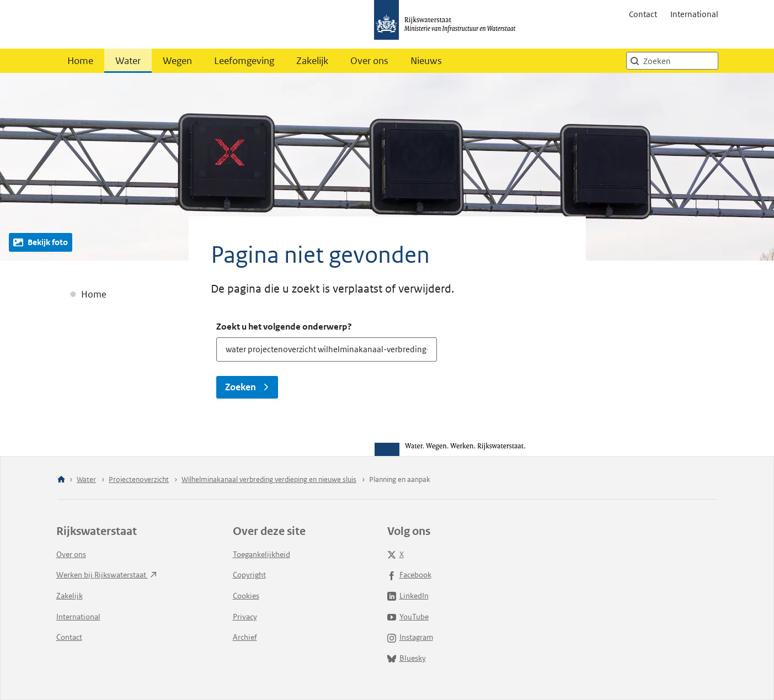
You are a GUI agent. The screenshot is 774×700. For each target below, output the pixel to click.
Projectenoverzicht (139, 479)
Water (128, 61)
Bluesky (406, 658)
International (694, 14)
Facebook (409, 575)
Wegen (177, 61)
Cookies (246, 596)
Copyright (249, 575)
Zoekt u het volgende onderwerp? (284, 326)
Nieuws (426, 61)
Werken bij (106, 575)
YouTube (408, 617)
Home (80, 61)
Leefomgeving (244, 61)
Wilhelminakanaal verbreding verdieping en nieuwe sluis (269, 479)
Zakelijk (312, 61)
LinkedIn (408, 596)
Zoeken (247, 387)
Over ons (369, 61)
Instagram (410, 637)
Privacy (245, 617)
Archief (245, 637)
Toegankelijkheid (261, 554)
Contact (643, 14)
